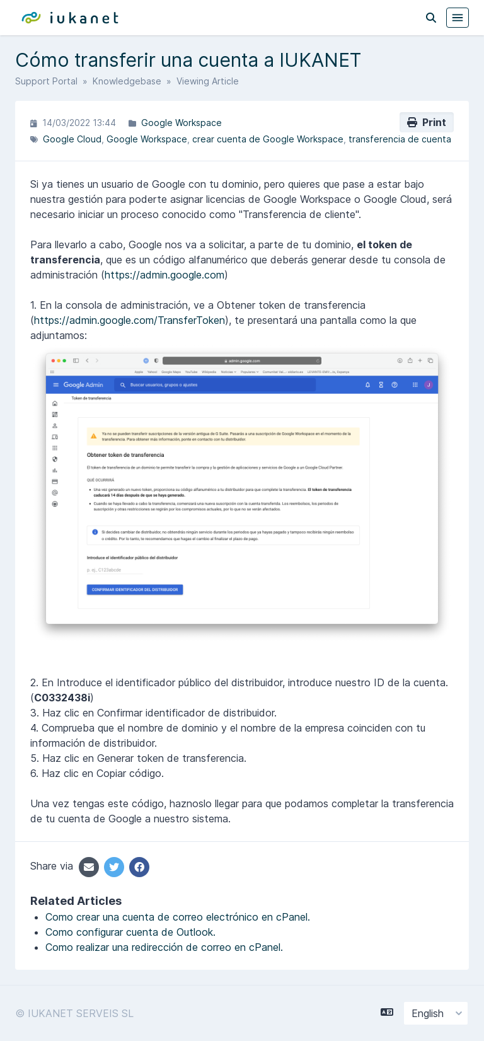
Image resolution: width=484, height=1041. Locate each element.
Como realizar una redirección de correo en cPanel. (164, 947)
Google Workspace (181, 122)
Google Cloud (72, 139)
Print (426, 122)
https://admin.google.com (164, 274)
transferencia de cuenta (400, 139)
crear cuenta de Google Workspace (267, 139)
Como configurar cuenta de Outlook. (130, 932)
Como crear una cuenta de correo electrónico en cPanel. (177, 917)
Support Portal (46, 81)
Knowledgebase (127, 81)
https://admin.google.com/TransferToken (129, 320)
